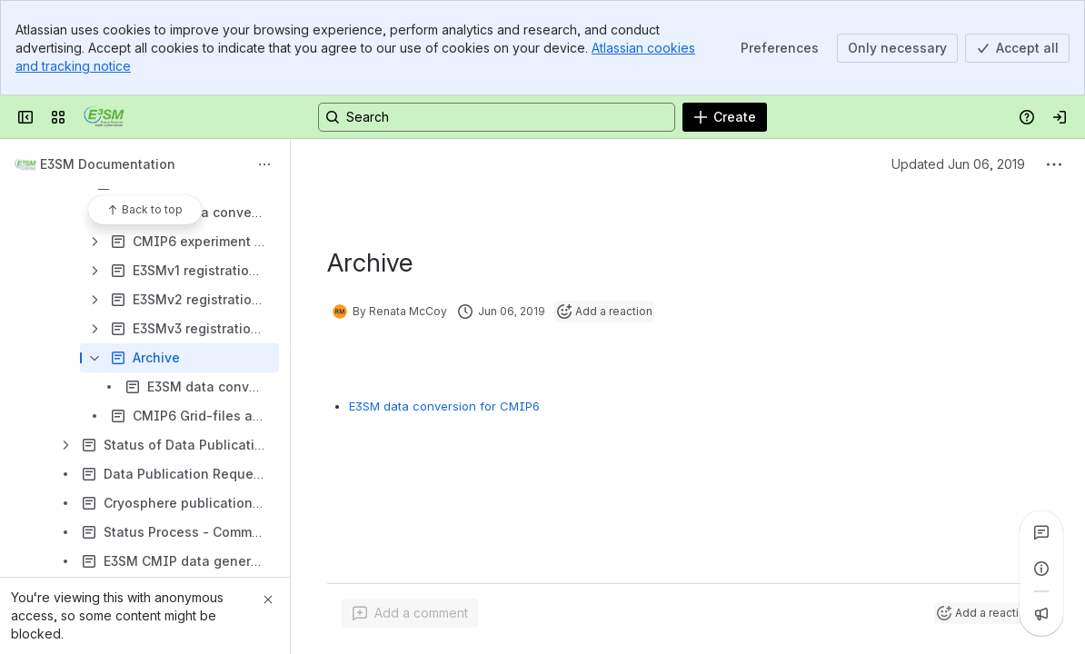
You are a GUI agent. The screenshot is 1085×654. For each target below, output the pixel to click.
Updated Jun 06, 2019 (958, 164)
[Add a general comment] (410, 613)
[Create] (724, 117)
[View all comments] (1041, 532)
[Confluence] (104, 117)
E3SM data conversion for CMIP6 (444, 406)
